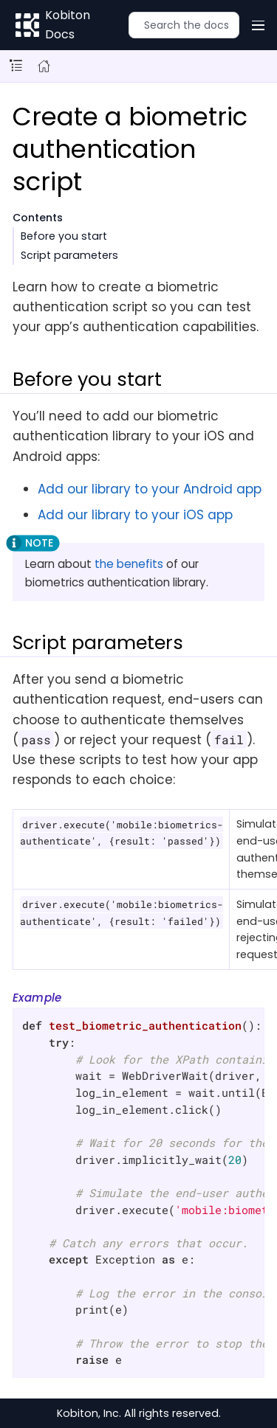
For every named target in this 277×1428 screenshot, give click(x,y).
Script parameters (69, 255)
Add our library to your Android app (149, 489)
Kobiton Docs (67, 25)
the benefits (129, 564)
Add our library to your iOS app (135, 515)
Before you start (64, 236)
